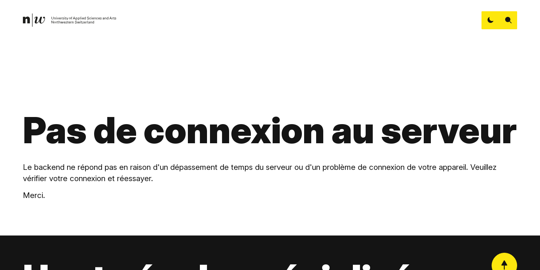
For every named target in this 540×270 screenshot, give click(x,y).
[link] (70, 20)
